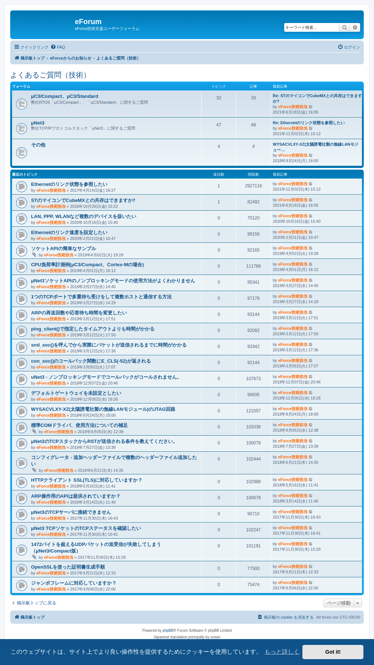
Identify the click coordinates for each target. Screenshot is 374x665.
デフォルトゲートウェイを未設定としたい (76, 393)
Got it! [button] (333, 652)
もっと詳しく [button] (281, 652)
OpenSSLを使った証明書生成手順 (68, 567)
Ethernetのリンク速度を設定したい (69, 232)
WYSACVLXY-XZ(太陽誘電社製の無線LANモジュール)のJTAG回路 (103, 409)
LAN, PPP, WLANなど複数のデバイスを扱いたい (83, 216)
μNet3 (38, 123)
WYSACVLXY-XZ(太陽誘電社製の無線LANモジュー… (315, 147)
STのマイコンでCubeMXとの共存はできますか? (83, 200)
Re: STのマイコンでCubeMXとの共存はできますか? (317, 98)
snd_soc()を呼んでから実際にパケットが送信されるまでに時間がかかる (109, 345)
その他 (38, 145)
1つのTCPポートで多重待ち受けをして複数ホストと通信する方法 (101, 296)
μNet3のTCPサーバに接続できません (71, 512)
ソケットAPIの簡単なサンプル (63, 248)
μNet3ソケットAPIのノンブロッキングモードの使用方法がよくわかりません (113, 280)
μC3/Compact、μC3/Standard (64, 96)
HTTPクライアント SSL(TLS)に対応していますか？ (86, 480)
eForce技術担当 (293, 106)
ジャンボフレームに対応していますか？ (74, 583)
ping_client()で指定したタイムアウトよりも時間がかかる (92, 329)
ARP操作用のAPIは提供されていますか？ (76, 496)
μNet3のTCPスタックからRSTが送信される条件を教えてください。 (104, 441)
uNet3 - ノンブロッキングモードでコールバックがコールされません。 (106, 377)
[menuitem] (57, 47)
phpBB (168, 630)
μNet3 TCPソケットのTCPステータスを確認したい (86, 528)
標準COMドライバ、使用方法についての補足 (79, 425)
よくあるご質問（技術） (50, 75)
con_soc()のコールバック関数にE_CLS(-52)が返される (91, 361)
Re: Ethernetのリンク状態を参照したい (309, 123)
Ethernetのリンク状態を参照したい (69, 184)
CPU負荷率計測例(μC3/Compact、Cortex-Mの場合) (87, 264)
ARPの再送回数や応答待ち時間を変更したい (79, 313)
